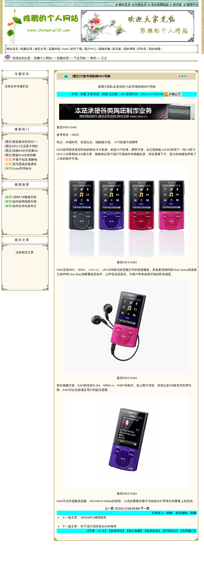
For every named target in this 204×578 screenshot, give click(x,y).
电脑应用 (26, 49)
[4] (129, 508)
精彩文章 (40, 49)
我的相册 (155, 49)
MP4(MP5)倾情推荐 (93, 517)
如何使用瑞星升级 (25, 201)
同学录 (141, 49)
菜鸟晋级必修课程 (25, 164)
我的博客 (129, 49)
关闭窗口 (188, 531)
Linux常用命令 (22, 168)
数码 (93, 58)
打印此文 (170, 531)
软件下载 (76, 49)
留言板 (116, 49)
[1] (117, 508)
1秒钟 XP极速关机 (25, 197)
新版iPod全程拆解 (24, 155)
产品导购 (79, 58)
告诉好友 (152, 531)
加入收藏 (134, 531)
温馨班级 (54, 49)
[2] (121, 508)
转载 (83, 94)
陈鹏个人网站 (43, 58)
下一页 (144, 508)
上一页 (109, 508)
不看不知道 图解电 (25, 159)
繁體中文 (193, 4)
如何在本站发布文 (25, 206)
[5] (133, 508)
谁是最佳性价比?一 (25, 141)
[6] (138, 508)
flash (65, 49)
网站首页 (12, 49)
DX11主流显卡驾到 (25, 146)
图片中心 (90, 49)
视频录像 (104, 49)
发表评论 (116, 531)
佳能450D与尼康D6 (25, 150)
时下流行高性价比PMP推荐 (99, 526)
